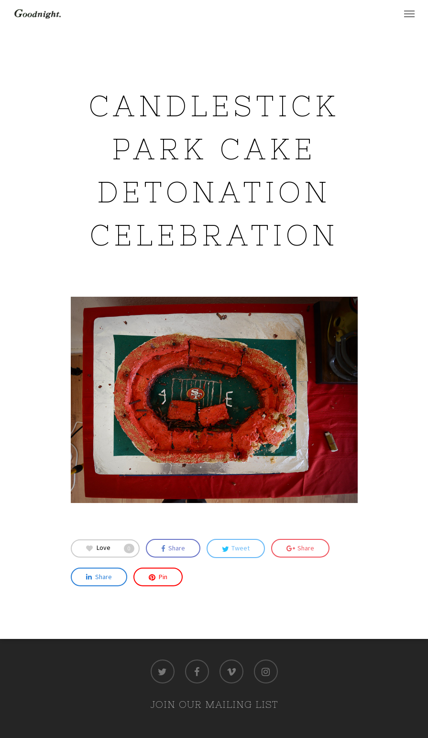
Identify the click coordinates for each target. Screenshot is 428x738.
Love (110, 548)
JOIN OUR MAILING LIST (214, 704)
